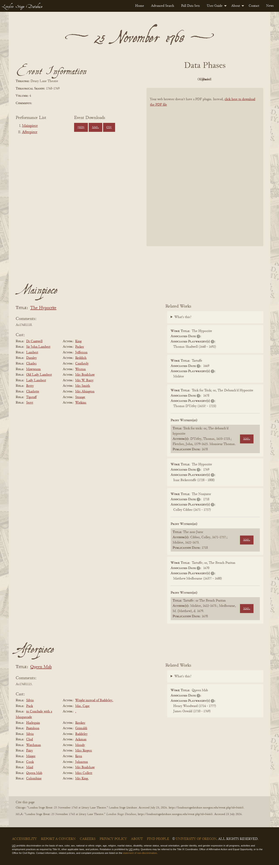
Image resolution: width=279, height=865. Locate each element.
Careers (87, 839)
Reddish (81, 358)
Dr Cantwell (34, 341)
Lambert (32, 352)
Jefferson (81, 352)
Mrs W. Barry (84, 380)
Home (139, 6)
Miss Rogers (83, 750)
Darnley (31, 358)
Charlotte (32, 391)
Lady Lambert (36, 380)
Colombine (34, 778)
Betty (30, 386)
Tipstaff (31, 397)
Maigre (31, 756)
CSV (109, 127)
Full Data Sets (190, 6)
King (78, 341)
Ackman (80, 739)
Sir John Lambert (38, 347)
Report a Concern (58, 839)
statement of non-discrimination (140, 853)
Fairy (29, 750)
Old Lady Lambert (39, 375)
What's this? (182, 317)
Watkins (80, 402)
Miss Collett (83, 773)
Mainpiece (30, 126)
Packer (79, 347)
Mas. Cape (82, 706)
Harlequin (33, 723)
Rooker (80, 723)
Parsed (239, 79)
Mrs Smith (82, 386)
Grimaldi (81, 728)
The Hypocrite (43, 308)
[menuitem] (140, 6)
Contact (254, 6)
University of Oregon (196, 839)
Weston (80, 369)
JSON (80, 127)
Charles (31, 363)
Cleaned (215, 79)
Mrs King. (82, 778)
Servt (29, 402)
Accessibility (24, 839)
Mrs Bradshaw (85, 375)
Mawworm (33, 369)
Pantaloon (32, 728)
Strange (80, 397)
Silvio (30, 700)
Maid (29, 767)
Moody (80, 745)
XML (95, 127)
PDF (168, 79)
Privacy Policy (113, 839)
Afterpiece (29, 132)
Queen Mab (41, 667)
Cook (30, 762)
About (235, 6)
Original (192, 79)
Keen (78, 756)
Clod (29, 739)
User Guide (215, 6)
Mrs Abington (84, 391)
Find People (158, 839)
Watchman (33, 745)
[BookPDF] (204, 172)
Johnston (81, 762)
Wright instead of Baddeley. (94, 700)
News (270, 6)
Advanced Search (162, 6)
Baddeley (81, 734)
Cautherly (82, 363)
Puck (29, 706)
